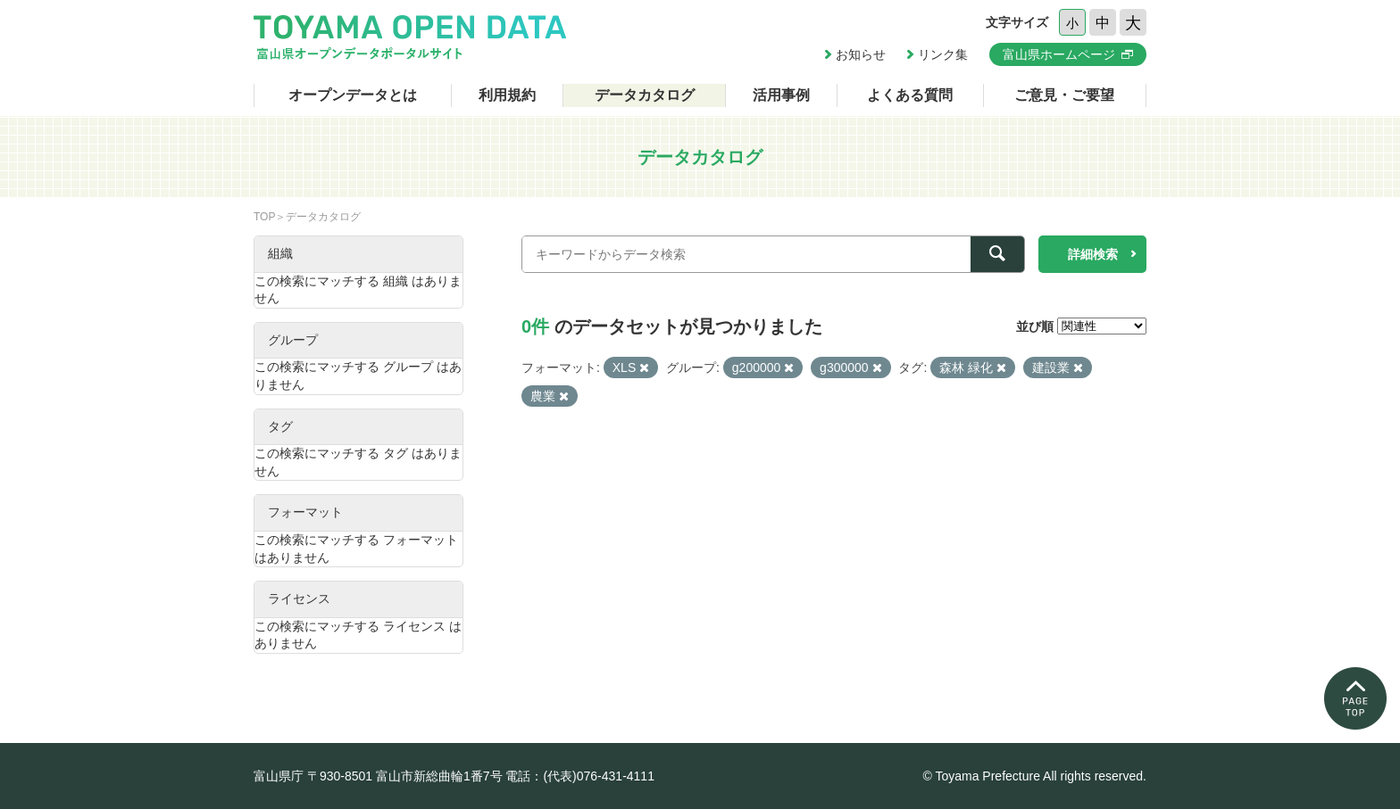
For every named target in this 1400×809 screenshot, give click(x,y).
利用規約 (507, 95)
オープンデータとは (352, 95)
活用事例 (781, 95)
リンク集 (943, 54)
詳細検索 (1093, 254)
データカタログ (645, 95)
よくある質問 (910, 95)
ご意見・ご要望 (1064, 95)
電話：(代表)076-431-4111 (579, 776)
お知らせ (861, 54)
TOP (264, 216)
